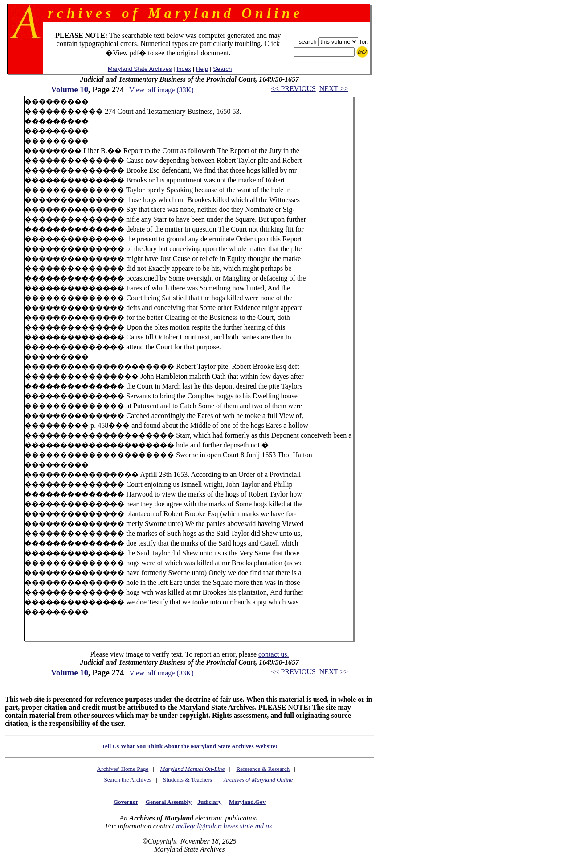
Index (183, 69)
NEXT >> (333, 88)
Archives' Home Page (123, 769)
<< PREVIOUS (293, 88)
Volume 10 (69, 89)
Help (202, 69)
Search (222, 69)
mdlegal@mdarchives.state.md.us (224, 826)
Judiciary (209, 802)
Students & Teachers (187, 779)
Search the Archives (127, 779)
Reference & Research (263, 769)
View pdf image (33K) (161, 90)
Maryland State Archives (140, 69)
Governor (126, 802)
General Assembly (169, 802)
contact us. (273, 654)
